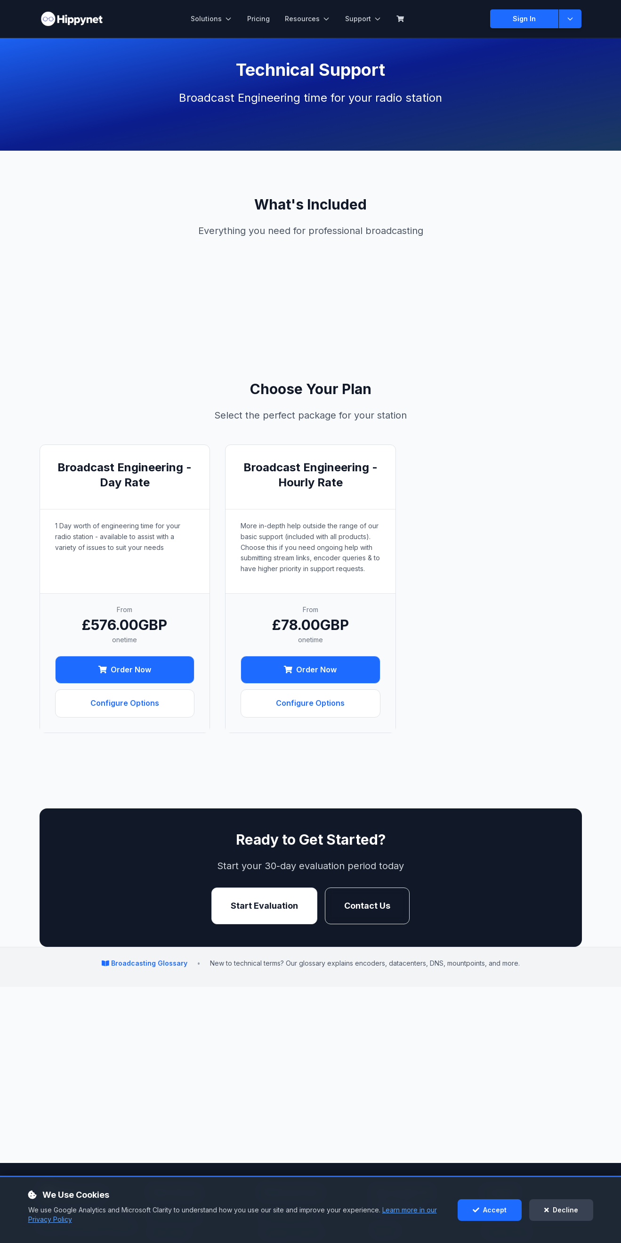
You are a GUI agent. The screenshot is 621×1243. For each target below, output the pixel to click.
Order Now (124, 669)
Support (363, 19)
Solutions (211, 19)
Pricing (258, 19)
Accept (490, 1210)
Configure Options (124, 703)
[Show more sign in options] (570, 18)
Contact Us (367, 906)
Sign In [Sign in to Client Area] (524, 19)
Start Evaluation (264, 906)
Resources (307, 19)
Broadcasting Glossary (145, 963)
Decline (561, 1210)
